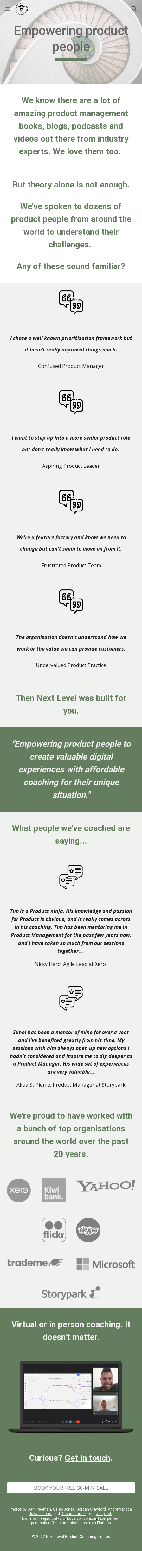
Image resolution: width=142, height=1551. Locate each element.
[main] (71, 41)
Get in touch (87, 1458)
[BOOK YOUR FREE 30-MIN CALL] (71, 1487)
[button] (7, 9)
